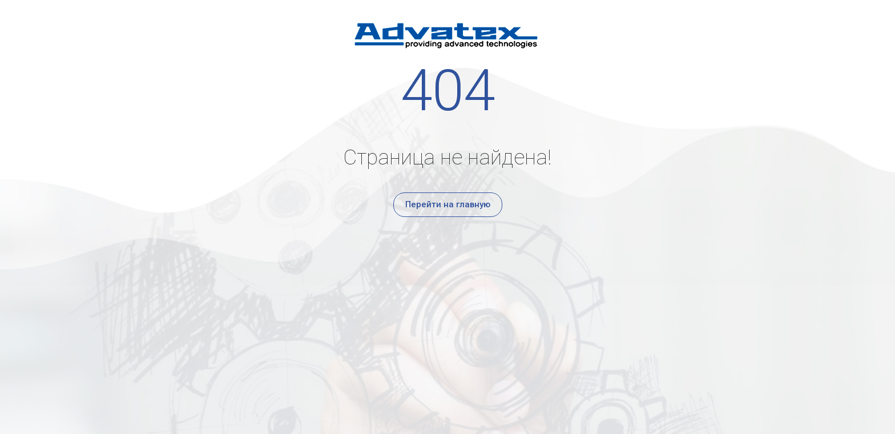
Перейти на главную (447, 204)
